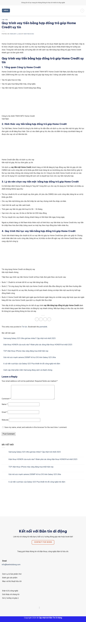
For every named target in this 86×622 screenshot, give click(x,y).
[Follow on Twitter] (43, 610)
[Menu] (6, 10)
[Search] (82, 10)
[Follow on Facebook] (39, 610)
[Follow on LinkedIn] (46, 610)
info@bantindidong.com (11, 567)
